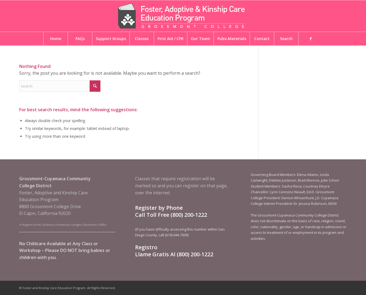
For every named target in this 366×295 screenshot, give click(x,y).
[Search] (59, 86)
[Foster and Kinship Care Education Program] (183, 16)
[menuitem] (55, 38)
